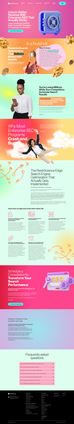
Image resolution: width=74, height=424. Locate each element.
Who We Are (23, 3)
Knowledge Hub (47, 3)
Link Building (28, 401)
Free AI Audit (54, 3)
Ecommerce (43, 402)
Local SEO (27, 400)
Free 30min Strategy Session (16, 304)
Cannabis (42, 414)
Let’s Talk (62, 3)
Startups (42, 396)
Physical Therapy (44, 408)
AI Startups (43, 397)
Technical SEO (28, 399)
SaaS (42, 398)
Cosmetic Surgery (44, 406)
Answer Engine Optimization (30, 408)
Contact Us (64, 395)
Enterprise (43, 403)
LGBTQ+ (42, 418)
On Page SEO (28, 398)
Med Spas (43, 407)
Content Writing (28, 411)
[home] (13, 3)
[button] (31, 3)
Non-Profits (43, 417)
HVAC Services (43, 413)
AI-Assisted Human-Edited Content (32, 413)
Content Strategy (28, 412)
